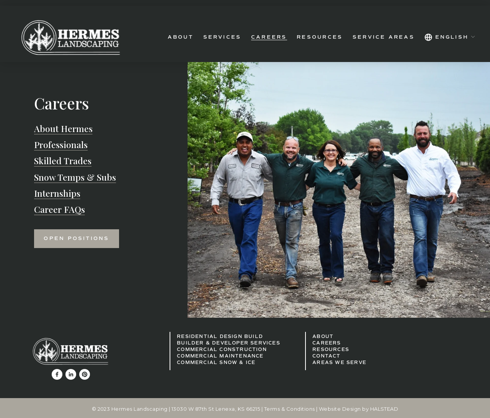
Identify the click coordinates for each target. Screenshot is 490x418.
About (180, 37)
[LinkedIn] (70, 374)
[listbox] (450, 37)
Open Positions (76, 238)
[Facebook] (57, 374)
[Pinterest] (84, 374)
